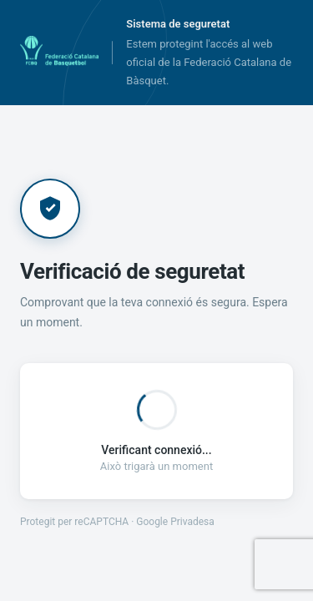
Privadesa (192, 522)
